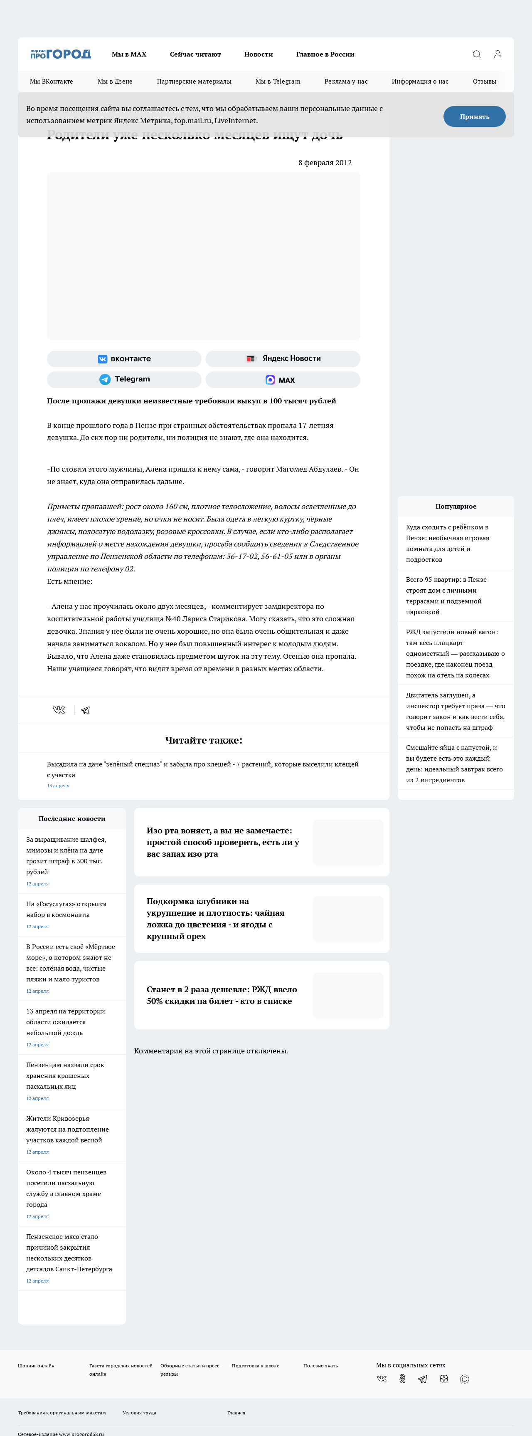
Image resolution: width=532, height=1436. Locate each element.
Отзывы (485, 81)
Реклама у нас (346, 81)
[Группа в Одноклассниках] (402, 1119)
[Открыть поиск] (476, 54)
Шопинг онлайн (36, 1106)
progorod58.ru (143, 1255)
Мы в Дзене (115, 81)
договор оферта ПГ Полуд (48, 1339)
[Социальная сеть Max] (283, 379)
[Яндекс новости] (283, 359)
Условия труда (139, 1153)
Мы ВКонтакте (52, 81)
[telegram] (88, 710)
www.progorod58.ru (81, 1175)
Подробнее (275, 1367)
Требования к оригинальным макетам (62, 1153)
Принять (475, 116)
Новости (258, 54)
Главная (236, 1153)
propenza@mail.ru (127, 1199)
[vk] (59, 710)
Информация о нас (420, 81)
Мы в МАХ (129, 54)
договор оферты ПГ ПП (45, 1347)
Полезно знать (320, 1106)
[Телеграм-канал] (124, 379)
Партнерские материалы (194, 81)
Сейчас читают (195, 54)
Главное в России (325, 54)
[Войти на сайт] (497, 54)
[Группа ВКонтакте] (124, 359)
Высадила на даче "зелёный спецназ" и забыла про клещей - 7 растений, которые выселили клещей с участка (203, 775)
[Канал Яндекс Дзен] (443, 1119)
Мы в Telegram (278, 81)
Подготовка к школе (255, 1106)
